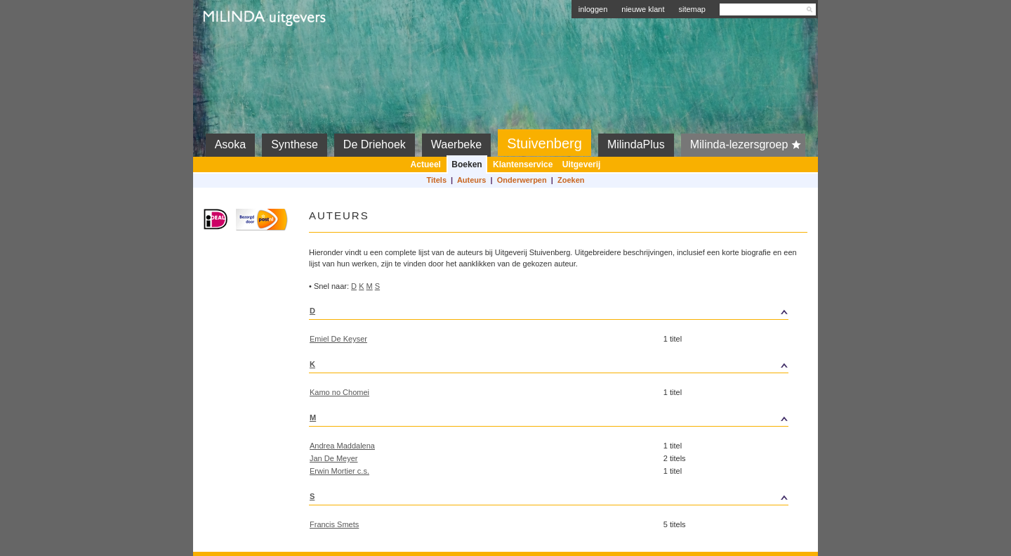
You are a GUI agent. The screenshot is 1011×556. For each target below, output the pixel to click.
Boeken (466, 164)
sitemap (692, 9)
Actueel (426, 164)
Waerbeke (456, 144)
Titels (436, 180)
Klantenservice (523, 164)
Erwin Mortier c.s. (339, 471)
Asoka (230, 144)
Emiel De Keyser (338, 339)
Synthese (294, 144)
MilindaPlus (636, 144)
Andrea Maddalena (342, 445)
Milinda (233, 50)
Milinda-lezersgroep (748, 145)
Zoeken (571, 180)
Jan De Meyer (333, 458)
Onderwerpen (522, 180)
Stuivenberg (544, 143)
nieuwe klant (642, 9)
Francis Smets (334, 524)
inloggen (593, 9)
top (725, 310)
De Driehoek (374, 144)
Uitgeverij (581, 164)
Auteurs (472, 180)
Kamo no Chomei (339, 392)
